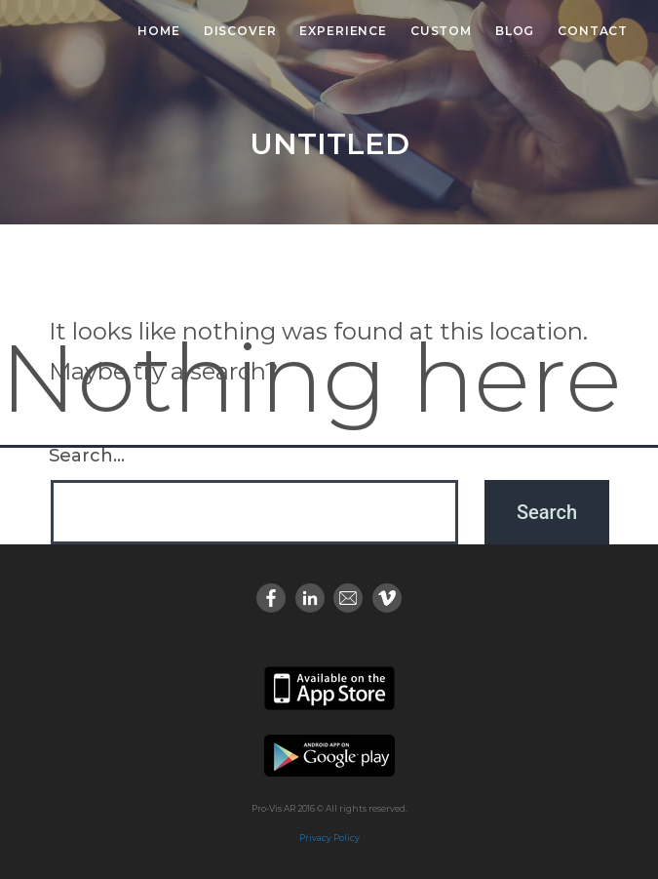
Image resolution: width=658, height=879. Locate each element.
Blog (514, 30)
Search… (87, 455)
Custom (441, 30)
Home (158, 30)
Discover (240, 30)
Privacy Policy (329, 837)
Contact (593, 30)
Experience (342, 30)
